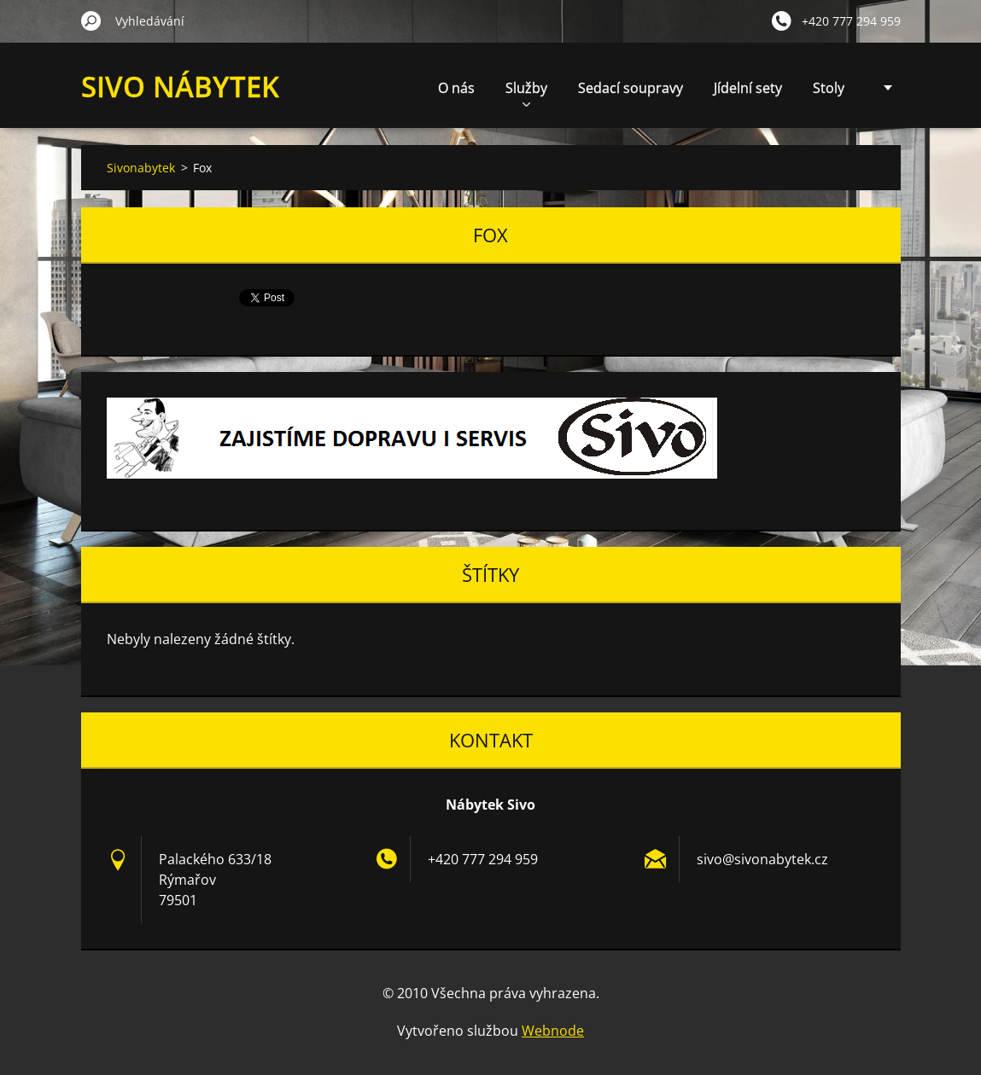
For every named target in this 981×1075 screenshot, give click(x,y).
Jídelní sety (748, 87)
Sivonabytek (141, 168)
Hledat (91, 20)
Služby (526, 92)
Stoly (828, 87)
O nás (456, 87)
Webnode (553, 1030)
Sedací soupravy (630, 87)
